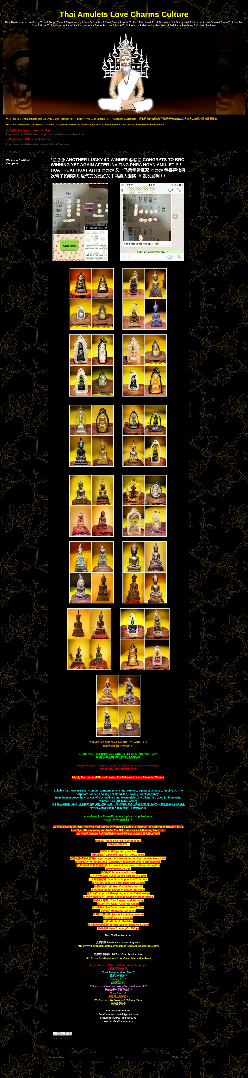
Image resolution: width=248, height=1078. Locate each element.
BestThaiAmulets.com (118, 935)
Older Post (179, 1057)
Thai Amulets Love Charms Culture (123, 14)
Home (119, 1057)
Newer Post (57, 1057)
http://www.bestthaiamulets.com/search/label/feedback (37, 144)
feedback (65, 1038)
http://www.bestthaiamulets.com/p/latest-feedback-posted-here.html (45, 134)
